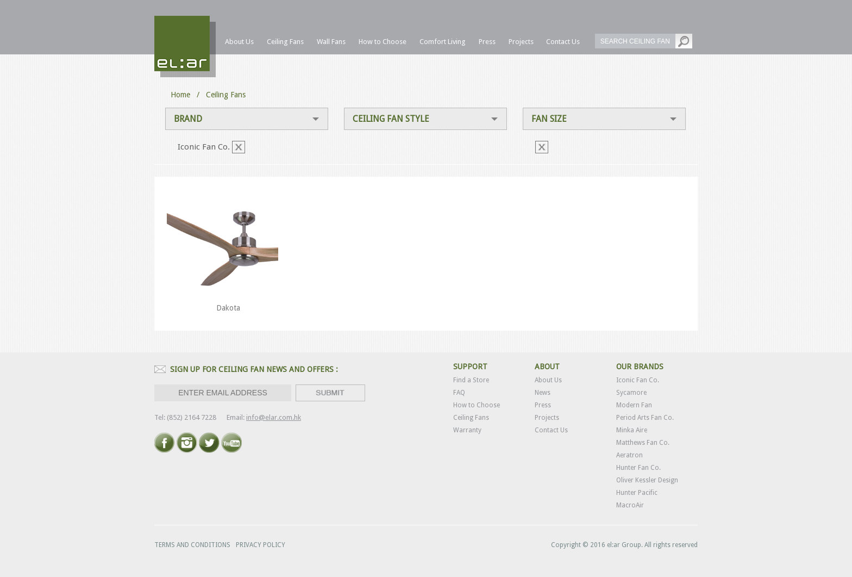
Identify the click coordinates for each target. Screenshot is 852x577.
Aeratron (629, 455)
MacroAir (630, 505)
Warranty (467, 430)
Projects (547, 417)
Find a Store (471, 380)
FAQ (459, 392)
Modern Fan (634, 405)
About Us (548, 380)
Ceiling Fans (471, 417)
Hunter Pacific (636, 493)
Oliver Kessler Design (647, 480)
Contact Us (551, 430)
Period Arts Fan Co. (645, 417)
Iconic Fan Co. (637, 380)
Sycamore (631, 392)
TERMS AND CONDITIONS (192, 545)
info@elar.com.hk (273, 417)
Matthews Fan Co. (642, 442)
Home (180, 94)
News (542, 392)
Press (543, 405)
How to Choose (476, 405)
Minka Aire (631, 430)
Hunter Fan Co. (638, 467)
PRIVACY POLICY (260, 545)
